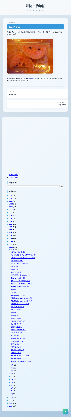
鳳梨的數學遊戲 (16, 347)
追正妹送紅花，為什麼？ (19, 252)
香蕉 (32, 79)
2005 (11, 403)
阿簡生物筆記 (35, 6)
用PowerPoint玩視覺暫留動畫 (20, 281)
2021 (11, 210)
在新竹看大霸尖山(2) (17, 350)
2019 (11, 215)
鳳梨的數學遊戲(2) (17, 344)
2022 (11, 207)
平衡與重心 (14, 312)
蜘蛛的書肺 (14, 289)
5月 (12, 382)
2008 (11, 247)
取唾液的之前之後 (17, 333)
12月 (12, 250)
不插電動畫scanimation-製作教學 (21, 301)
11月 (12, 365)
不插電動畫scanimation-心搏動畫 (21, 298)
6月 (12, 379)
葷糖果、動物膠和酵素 (18, 330)
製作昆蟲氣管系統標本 (18, 295)
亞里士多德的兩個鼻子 (18, 321)
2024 (11, 201)
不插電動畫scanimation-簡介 (20, 304)
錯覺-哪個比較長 (16, 327)
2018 (11, 218)
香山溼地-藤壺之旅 (17, 341)
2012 (11, 235)
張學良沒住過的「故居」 (19, 338)
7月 (12, 376)
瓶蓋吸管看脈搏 (16, 272)
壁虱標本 (14, 292)
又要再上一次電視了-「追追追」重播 (23, 258)
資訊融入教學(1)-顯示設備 (19, 264)
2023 (11, 204)
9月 (12, 371)
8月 (12, 374)
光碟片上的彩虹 (16, 310)
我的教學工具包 (16, 353)
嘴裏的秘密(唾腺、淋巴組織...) (21, 356)
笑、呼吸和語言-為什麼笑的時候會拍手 (24, 255)
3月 (12, 388)
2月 (12, 391)
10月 (12, 368)
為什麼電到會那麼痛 (17, 307)
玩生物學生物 (13, 177)
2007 (11, 397)
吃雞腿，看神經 (16, 318)
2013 (11, 233)
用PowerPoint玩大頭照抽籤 (20, 287)
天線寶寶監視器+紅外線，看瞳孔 (21, 361)
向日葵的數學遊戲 (17, 261)
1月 (12, 394)
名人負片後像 (15, 335)
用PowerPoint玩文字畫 (18, 278)
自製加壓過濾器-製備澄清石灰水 (21, 275)
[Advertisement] (18, 132)
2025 (11, 198)
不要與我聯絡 (13, 175)
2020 (11, 212)
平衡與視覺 (14, 315)
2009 (11, 244)
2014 (11, 230)
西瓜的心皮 (14, 26)
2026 (11, 195)
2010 (11, 241)
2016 (11, 224)
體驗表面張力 (15, 269)
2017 (11, 221)
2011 (10, 238)
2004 (11, 406)
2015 (11, 227)
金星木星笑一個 (16, 358)
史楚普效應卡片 (16, 324)
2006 (11, 400)
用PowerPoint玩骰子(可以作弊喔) (22, 284)
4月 (12, 385)
